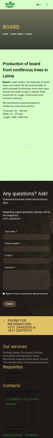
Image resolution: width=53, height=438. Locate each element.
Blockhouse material (13, 355)
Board (28, 355)
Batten (16, 349)
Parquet (44, 355)
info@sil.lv (11, 400)
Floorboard (27, 349)
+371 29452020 (20, 324)
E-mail (9, 252)
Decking (38, 349)
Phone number (13, 240)
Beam (36, 355)
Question (10, 264)
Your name (11, 228)
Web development (13, 431)
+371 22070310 (11, 215)
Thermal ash (9, 358)
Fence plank (9, 352)
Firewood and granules (36, 358)
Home (5, 34)
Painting (7, 349)
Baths (20, 358)
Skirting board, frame (27, 352)
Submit (9, 300)
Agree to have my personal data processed (25, 290)
